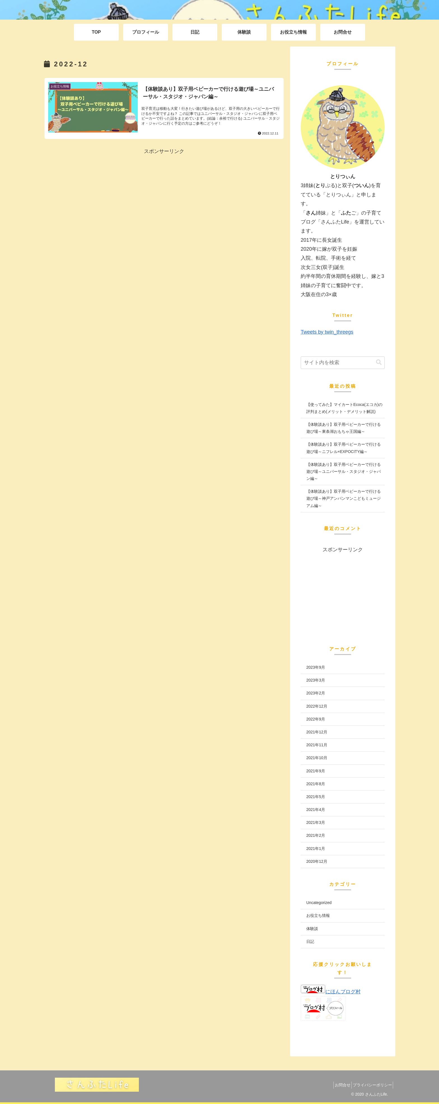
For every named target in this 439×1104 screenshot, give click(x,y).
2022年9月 (315, 719)
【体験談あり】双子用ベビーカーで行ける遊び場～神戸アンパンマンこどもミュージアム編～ (343, 498)
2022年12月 (316, 706)
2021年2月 (315, 835)
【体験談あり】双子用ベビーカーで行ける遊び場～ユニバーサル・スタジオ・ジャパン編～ (343, 471)
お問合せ (337, 1085)
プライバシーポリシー (370, 1085)
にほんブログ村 (331, 991)
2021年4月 (315, 809)
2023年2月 (315, 693)
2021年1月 (315, 848)
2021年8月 (315, 784)
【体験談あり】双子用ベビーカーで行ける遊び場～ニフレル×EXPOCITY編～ (343, 448)
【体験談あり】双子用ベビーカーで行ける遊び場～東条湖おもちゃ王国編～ (343, 428)
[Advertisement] (164, 195)
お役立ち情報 (318, 915)
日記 (310, 941)
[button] (379, 362)
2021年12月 (316, 732)
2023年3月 (315, 680)
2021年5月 (315, 796)
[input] (343, 362)
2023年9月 (315, 667)
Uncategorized (318, 902)
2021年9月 (315, 771)
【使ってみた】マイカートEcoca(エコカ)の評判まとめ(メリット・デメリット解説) (344, 408)
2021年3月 (315, 822)
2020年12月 (316, 861)
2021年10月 (316, 758)
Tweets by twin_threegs (327, 332)
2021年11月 (316, 745)
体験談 (312, 928)
